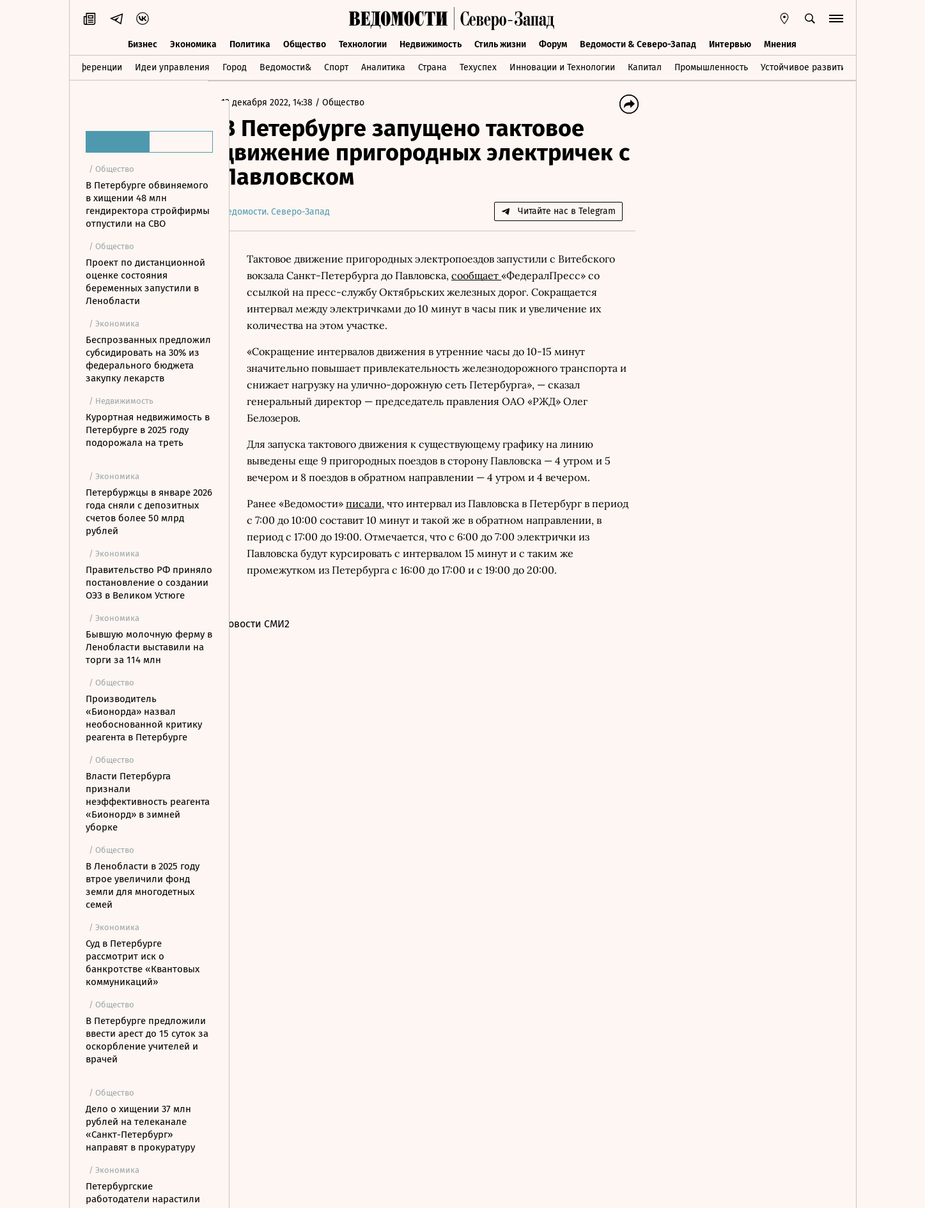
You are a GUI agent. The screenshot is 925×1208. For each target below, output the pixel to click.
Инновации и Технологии (562, 66)
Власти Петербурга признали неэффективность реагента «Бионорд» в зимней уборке (148, 801)
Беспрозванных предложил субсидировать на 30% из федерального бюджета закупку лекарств (148, 359)
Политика (249, 43)
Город (234, 66)
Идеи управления (172, 66)
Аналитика (383, 66)
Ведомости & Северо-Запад (638, 43)
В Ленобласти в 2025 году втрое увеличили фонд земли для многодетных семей (142, 885)
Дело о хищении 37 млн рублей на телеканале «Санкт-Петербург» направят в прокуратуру (140, 1128)
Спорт (336, 66)
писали (385, 503)
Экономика (193, 43)
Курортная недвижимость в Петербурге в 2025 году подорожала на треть (148, 429)
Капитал (645, 66)
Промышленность (711, 66)
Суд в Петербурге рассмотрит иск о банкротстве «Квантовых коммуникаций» (142, 963)
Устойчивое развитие (806, 66)
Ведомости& (285, 66)
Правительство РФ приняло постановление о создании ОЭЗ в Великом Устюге (149, 582)
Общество (304, 43)
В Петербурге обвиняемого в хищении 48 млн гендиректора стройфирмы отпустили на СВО (148, 204)
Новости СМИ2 (276, 624)
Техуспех (478, 66)
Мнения (780, 43)
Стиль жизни (500, 43)
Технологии (363, 43)
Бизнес (142, 43)
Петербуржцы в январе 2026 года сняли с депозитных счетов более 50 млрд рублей (149, 512)
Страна (432, 66)
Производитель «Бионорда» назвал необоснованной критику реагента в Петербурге (144, 718)
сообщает (555, 275)
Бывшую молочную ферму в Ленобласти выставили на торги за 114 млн (149, 647)
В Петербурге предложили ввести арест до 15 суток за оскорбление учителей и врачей (147, 1040)
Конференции (93, 66)
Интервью (730, 43)
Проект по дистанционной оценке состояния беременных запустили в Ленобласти (145, 282)
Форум (553, 43)
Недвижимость (431, 43)
